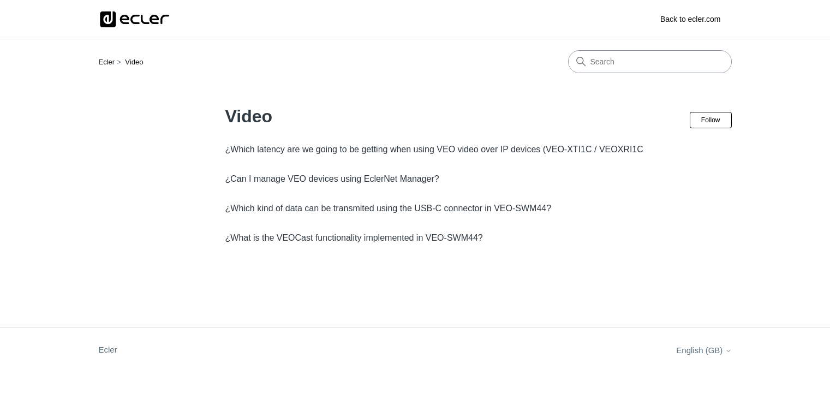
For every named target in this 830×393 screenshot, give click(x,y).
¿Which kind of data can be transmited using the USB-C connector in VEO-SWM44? (388, 208)
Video (134, 62)
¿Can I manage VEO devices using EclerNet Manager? (332, 178)
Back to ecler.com (690, 19)
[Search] (650, 62)
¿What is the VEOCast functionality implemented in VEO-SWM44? (354, 237)
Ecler (107, 62)
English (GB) (703, 350)
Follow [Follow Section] (710, 120)
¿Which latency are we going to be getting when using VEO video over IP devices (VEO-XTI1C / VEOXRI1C (434, 149)
